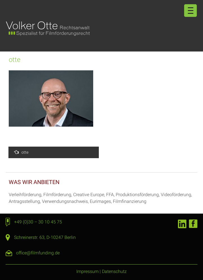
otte (21, 152)
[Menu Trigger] (190, 10)
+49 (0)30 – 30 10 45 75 (38, 222)
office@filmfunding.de (38, 253)
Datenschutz (114, 271)
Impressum (87, 271)
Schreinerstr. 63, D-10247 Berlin (45, 237)
